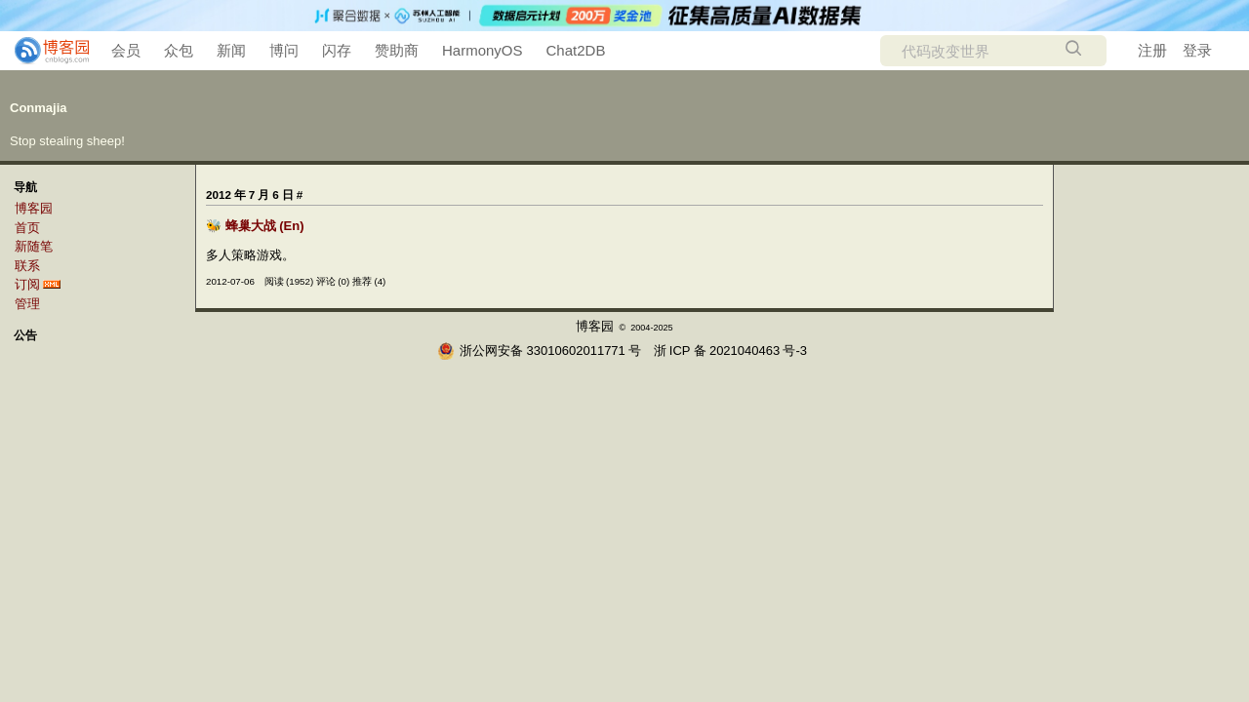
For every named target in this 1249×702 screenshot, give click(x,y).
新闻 (231, 50)
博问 (284, 50)
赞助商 (397, 50)
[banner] (44, 50)
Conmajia (38, 107)
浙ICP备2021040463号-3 (730, 350)
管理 (27, 303)
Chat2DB (576, 50)
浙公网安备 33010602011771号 (539, 350)
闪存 (336, 50)
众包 (178, 50)
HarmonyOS (482, 50)
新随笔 (34, 246)
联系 (27, 265)
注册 (1152, 50)
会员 (126, 50)
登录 (1197, 50)
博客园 (34, 208)
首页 (27, 227)
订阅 (27, 284)
